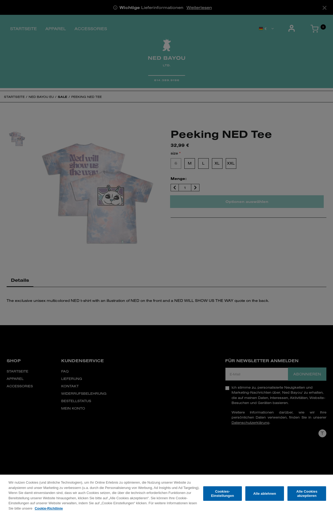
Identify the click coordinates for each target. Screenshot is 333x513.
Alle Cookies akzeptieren (307, 496)
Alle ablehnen (264, 496)
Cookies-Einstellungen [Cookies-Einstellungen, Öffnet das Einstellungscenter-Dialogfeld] (222, 496)
